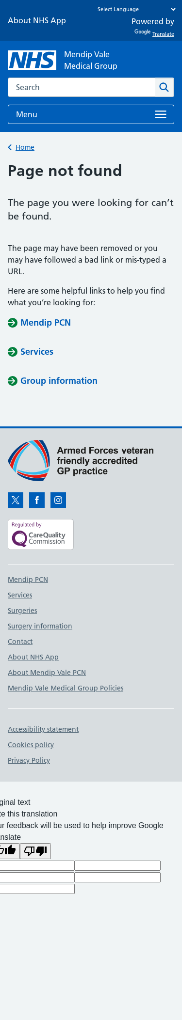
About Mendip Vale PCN (47, 672)
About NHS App (37, 20)
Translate (154, 34)
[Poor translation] (35, 851)
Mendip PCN (28, 579)
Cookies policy (31, 744)
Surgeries (22, 610)
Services (20, 595)
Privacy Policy (29, 760)
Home (25, 147)
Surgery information (40, 626)
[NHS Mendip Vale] (62, 60)
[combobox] (81, 87)
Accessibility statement (43, 729)
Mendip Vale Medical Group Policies (65, 688)
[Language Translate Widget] (134, 9)
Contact (20, 641)
